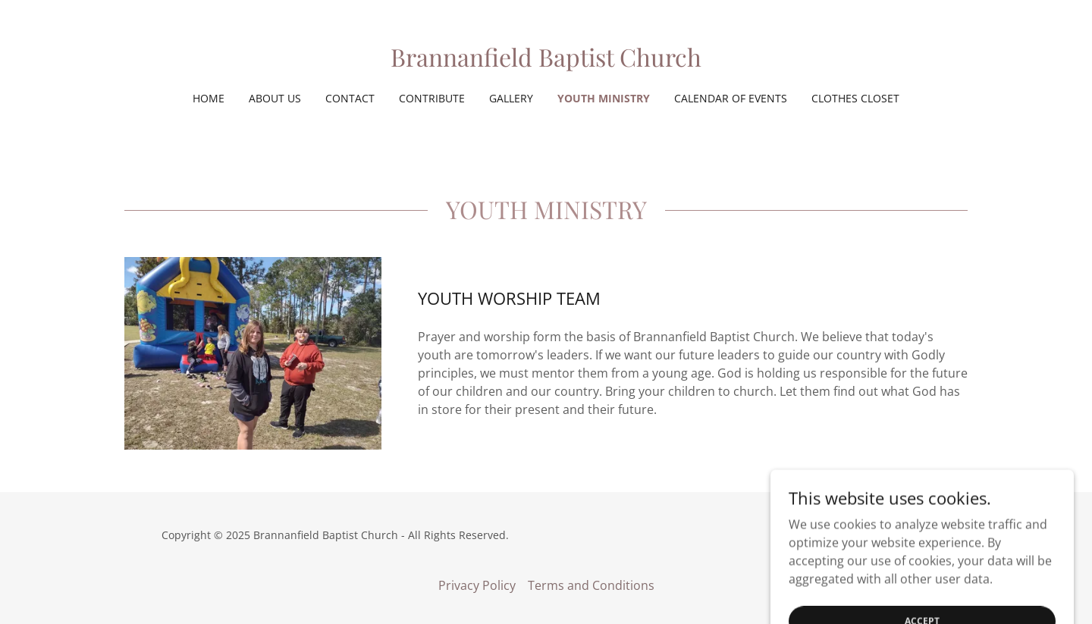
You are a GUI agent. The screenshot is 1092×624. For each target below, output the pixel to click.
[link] (546, 62)
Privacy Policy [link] (477, 585)
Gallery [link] (511, 98)
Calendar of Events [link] (730, 98)
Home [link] (208, 98)
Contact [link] (350, 98)
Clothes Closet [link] (855, 98)
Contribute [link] (432, 98)
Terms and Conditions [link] (591, 585)
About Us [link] (275, 98)
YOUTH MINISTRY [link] (603, 98)
